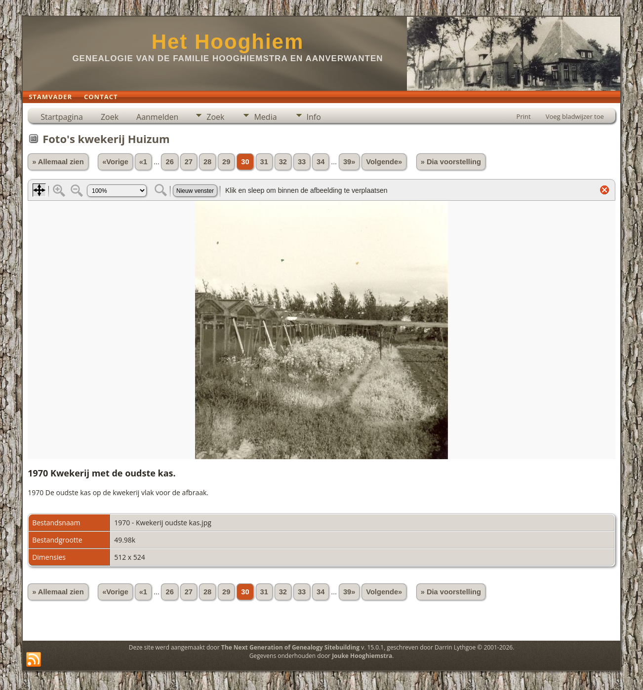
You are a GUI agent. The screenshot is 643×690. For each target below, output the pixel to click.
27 (189, 162)
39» (349, 162)
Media (265, 116)
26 (169, 162)
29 (226, 162)
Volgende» (384, 162)
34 (320, 162)
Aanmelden (157, 116)
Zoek (110, 116)
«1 (143, 162)
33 (302, 162)
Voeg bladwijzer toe (575, 116)
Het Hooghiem (228, 41)
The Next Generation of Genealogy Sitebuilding (290, 647)
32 (283, 162)
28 (207, 162)
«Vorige (115, 162)
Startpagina (61, 116)
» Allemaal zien (58, 162)
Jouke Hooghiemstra (362, 656)
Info (314, 116)
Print (524, 116)
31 (264, 162)
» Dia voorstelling (451, 162)
